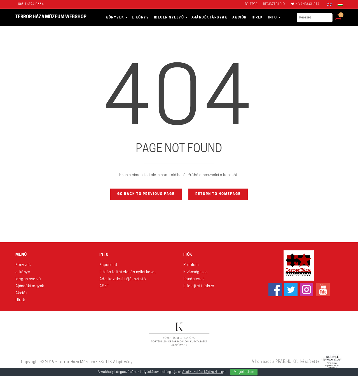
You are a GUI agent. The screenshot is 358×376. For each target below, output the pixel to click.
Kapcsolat (108, 265)
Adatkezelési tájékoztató (122, 279)
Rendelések (194, 279)
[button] (342, 15)
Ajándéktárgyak (29, 286)
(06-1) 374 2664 (31, 4)
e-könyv (22, 272)
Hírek (20, 300)
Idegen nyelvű (28, 279)
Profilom (191, 265)
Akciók (21, 293)
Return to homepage (218, 194)
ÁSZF (104, 286)
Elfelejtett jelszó (198, 286)
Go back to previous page (146, 194)
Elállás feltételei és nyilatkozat (127, 272)
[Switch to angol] (329, 4)
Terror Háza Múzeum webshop (50, 17)
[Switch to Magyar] (339, 4)
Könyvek (23, 265)
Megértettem (244, 372)
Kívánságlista (195, 272)
